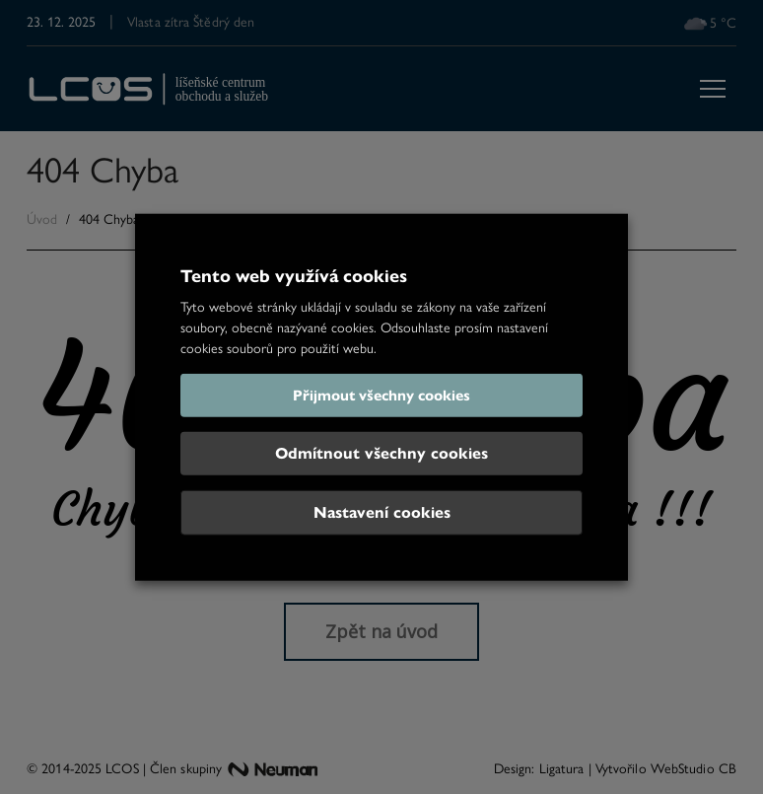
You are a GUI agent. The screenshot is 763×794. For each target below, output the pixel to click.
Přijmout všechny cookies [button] (381, 395)
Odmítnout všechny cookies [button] (381, 453)
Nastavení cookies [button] (382, 512)
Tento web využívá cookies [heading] (293, 275)
